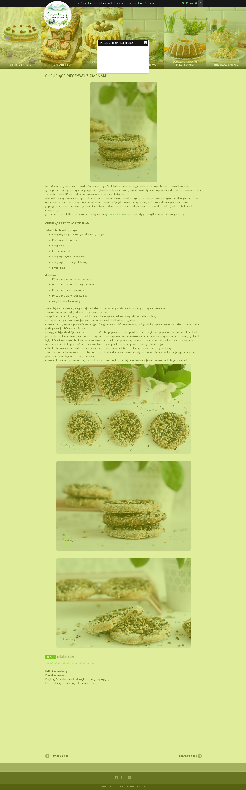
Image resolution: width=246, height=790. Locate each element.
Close (145, 43)
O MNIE (133, 3)
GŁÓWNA (83, 3)
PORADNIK (121, 3)
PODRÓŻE (108, 3)
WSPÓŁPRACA (147, 3)
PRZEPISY (95, 3)
